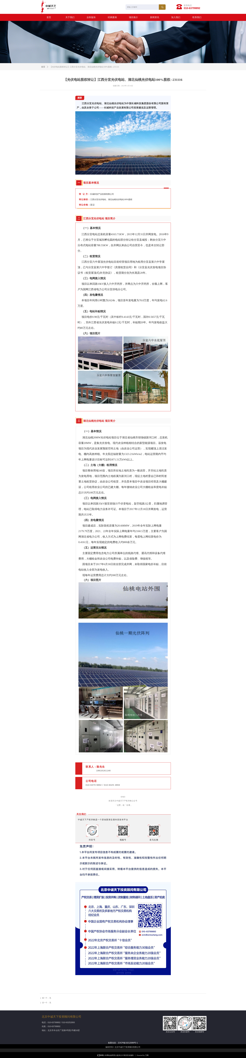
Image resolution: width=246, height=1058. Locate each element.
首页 (43, 67)
